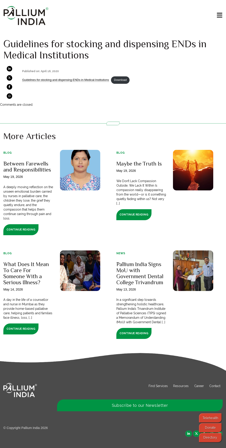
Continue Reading (20, 229)
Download (120, 80)
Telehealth (210, 418)
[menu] (219, 15)
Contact (214, 386)
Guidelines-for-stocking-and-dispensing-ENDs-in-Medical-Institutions (65, 80)
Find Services (158, 386)
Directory (210, 437)
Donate (210, 427)
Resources (181, 386)
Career (199, 386)
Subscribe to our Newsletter (140, 405)
